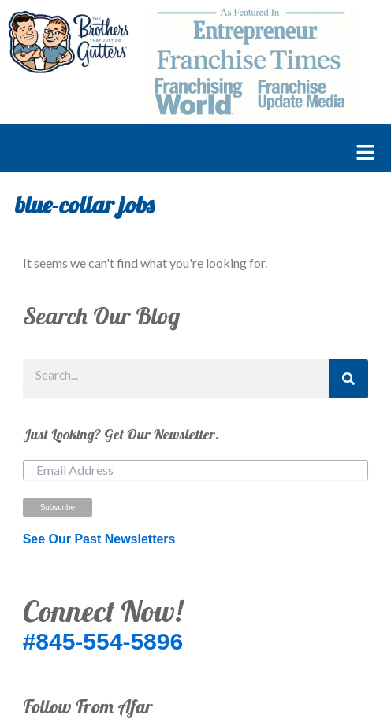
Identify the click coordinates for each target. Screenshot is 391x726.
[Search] (348, 378)
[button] (187, 154)
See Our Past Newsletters (99, 539)
